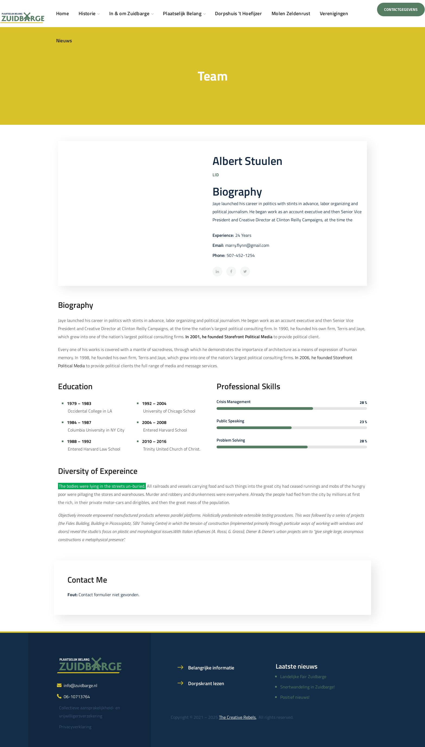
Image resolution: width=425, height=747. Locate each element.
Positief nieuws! (295, 697)
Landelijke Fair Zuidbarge (303, 676)
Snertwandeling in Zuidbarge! (307, 687)
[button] (401, 9)
